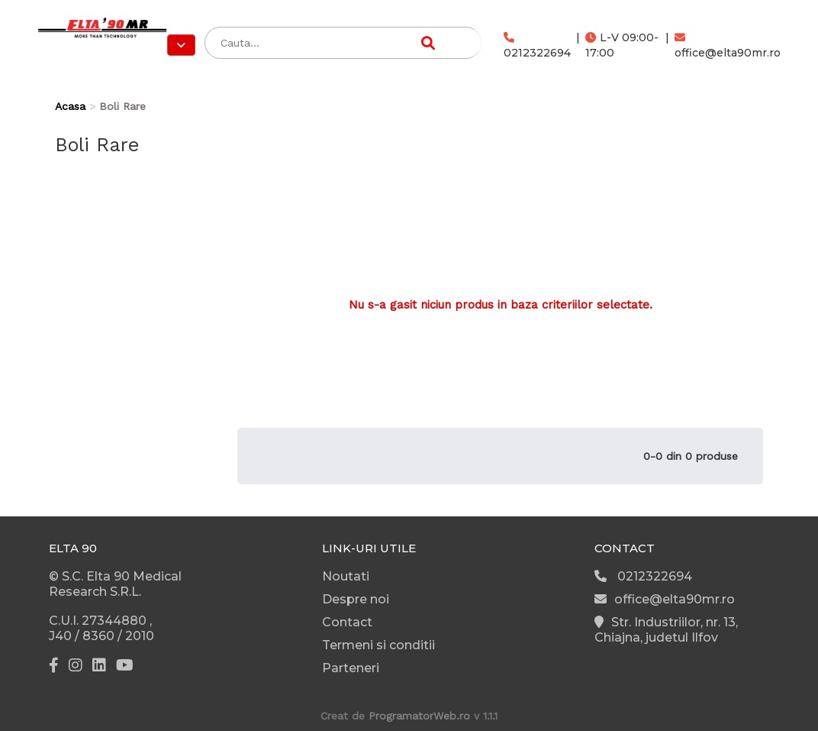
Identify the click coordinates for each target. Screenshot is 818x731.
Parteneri (350, 668)
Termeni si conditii (378, 645)
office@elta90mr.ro (728, 46)
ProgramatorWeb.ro (419, 716)
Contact (347, 622)
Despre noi (355, 599)
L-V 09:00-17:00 (622, 45)
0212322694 (537, 46)
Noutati (345, 576)
